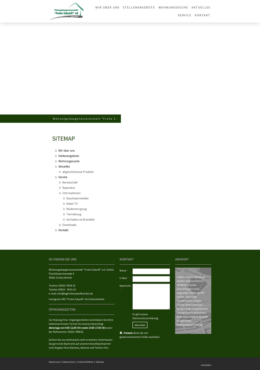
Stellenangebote (139, 7)
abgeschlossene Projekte (78, 172)
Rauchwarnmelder (77, 198)
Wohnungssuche (173, 7)
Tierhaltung (73, 214)
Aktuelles (201, 7)
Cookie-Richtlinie (187, 296)
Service (185, 15)
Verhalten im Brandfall (80, 219)
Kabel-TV (72, 203)
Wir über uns (107, 7)
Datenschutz (68, 361)
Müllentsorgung (76, 209)
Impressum (54, 361)
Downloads (69, 225)
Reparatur (68, 188)
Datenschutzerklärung (145, 318)
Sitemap (100, 361)
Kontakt (202, 15)
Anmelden (206, 365)
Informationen (71, 193)
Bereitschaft (70, 182)
